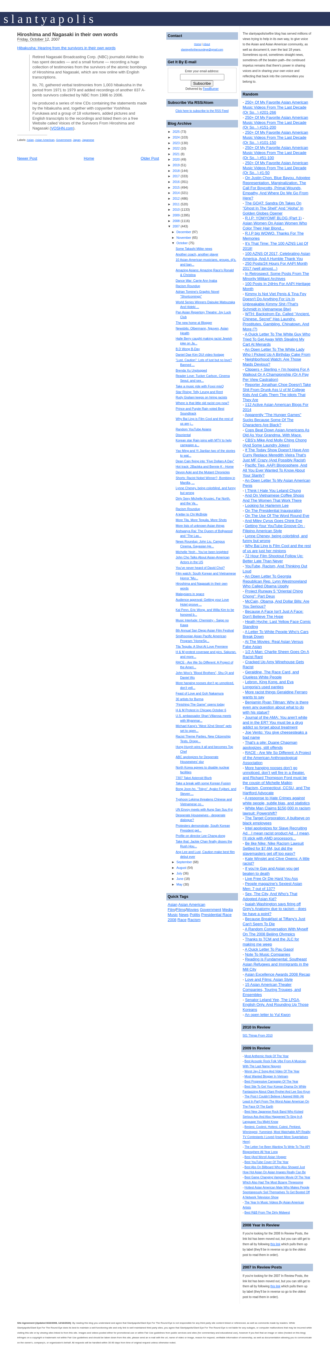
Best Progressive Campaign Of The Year (271, 1081)
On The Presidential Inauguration (273, 510)
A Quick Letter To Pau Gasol (269, 949)
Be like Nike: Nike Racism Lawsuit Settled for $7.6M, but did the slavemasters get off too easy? (273, 848)
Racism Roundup (188, 286)
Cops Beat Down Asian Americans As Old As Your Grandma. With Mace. (276, 432)
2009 (176, 215)
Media (227, 909)
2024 (176, 137)
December (183, 232)
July (179, 873)
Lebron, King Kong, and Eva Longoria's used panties (268, 684)
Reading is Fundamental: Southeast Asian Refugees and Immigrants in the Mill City (275, 964)
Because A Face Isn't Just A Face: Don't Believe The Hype (273, 614)
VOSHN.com (62, 128)
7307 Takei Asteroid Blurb (194, 778)
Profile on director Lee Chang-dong (200, 836)
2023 (176, 143)
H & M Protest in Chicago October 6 (201, 710)
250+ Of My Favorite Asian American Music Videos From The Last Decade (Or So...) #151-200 (275, 122)
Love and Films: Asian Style (269, 979)
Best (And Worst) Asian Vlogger (265, 1157)
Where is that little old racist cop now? (202, 403)
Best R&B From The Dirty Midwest (267, 1212)
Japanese (88, 139)
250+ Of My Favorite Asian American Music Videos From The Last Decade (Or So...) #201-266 (275, 107)
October (182, 243)
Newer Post (27, 158)
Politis (195, 914)
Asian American (45, 139)
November (183, 237)
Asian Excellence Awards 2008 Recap (277, 974)
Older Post (150, 158)
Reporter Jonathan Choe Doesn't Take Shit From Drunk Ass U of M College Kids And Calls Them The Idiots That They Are (277, 392)
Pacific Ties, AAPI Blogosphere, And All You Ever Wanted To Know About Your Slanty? (275, 470)
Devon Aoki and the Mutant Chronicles (203, 472)
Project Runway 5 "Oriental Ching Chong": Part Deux (273, 593)
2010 (176, 209)
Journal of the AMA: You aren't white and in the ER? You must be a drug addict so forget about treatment (275, 722)
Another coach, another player (197, 254)
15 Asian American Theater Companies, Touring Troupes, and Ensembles (272, 989)
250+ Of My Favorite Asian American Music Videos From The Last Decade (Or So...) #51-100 (275, 152)
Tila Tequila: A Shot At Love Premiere (202, 646)
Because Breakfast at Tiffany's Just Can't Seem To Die (274, 921)
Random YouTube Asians (193, 429)
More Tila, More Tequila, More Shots (201, 520)
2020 (176, 159)
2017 (176, 176)
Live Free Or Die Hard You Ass (271, 878)
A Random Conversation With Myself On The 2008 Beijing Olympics (275, 931)
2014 (176, 193)
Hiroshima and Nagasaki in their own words (67, 34)
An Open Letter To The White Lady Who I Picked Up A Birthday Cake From (277, 352)
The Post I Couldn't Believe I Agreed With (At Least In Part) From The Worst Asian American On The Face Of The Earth (276, 1101)
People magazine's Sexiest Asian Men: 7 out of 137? (272, 886)
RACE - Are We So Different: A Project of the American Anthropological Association (277, 757)
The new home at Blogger (194, 322)
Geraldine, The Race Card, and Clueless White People (271, 674)
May (179, 884)
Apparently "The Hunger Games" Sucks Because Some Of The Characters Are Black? (272, 419)
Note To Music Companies (267, 954)
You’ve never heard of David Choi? (200, 567)
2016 (176, 182)
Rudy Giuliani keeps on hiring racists (201, 397)
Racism (194, 920)
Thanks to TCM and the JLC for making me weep (271, 941)
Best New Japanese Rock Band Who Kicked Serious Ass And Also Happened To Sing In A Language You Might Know (273, 1116)
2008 (176, 221)
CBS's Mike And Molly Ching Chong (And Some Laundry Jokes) (275, 442)
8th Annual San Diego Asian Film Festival (205, 630)
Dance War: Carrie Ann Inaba (196, 280)
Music (173, 914)
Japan (76, 139)
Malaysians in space (190, 594)
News (184, 914)
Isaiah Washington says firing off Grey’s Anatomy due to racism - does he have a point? (274, 909)
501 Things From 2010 (258, 1035)
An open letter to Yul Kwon (268, 1014)
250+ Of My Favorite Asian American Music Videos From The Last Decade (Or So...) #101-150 (275, 137)
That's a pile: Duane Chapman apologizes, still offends (270, 745)
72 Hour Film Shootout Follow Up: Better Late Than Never (273, 558)
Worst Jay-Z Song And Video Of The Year (272, 1071)
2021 (176, 154)
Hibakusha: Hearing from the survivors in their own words (66, 48)
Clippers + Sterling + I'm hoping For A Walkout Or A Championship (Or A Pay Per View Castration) (276, 374)
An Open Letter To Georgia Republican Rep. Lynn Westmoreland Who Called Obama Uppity (275, 581)
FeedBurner (211, 88)
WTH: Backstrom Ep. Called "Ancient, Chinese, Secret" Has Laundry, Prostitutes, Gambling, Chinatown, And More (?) (276, 321)
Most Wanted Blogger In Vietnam (266, 1076)
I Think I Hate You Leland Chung (273, 490)
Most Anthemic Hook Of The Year (267, 1056)
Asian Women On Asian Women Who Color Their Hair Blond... (275, 225)
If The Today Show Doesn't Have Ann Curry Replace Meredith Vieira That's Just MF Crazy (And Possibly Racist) (276, 455)
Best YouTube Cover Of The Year (266, 1162)
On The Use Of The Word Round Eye (277, 515)
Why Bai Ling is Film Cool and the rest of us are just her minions (277, 548)
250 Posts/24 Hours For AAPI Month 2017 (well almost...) (275, 266)
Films (180, 909)
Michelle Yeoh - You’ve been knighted (202, 552)
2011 (176, 204)
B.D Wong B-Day (188, 349)
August (181, 867)
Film (171, 909)
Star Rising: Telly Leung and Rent (199, 392)
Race (181, 920)
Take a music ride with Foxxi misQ (200, 386)
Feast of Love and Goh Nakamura (200, 693)
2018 (176, 171)
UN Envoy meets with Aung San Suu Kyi (204, 809)
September (184, 862)
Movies (192, 909)
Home (89, 158)
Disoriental (183, 435)
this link (275, 1244)
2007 (176, 226)
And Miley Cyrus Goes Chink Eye (273, 520)
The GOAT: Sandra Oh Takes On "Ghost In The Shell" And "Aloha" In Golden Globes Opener (273, 208)
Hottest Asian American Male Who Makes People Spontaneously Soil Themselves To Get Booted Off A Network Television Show (276, 1192)
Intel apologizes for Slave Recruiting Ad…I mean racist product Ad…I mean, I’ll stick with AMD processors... (276, 833)
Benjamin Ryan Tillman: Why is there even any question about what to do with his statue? (275, 707)
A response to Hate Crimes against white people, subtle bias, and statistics (276, 800)
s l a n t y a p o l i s (48, 19)
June (179, 878)
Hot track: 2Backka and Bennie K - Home (205, 466)
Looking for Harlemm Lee (266, 505)
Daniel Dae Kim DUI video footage (200, 354)
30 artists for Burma (189, 699)
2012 (176, 198)
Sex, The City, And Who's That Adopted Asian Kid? (270, 896)
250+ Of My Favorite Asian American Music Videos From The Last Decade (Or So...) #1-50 (275, 168)
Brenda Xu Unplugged (191, 370)
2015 (176, 187)
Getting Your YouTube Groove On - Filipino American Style (274, 528)
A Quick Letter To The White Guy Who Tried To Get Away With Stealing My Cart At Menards (276, 339)
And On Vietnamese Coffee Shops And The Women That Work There (273, 498)
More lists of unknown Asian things (200, 525)
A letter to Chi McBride (191, 514)
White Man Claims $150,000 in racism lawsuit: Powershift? (277, 810)
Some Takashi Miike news (194, 248)
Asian (30, 139)
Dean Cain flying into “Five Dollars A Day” (205, 461)
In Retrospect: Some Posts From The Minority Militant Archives (276, 276)
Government (63, 139)
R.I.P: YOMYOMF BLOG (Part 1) (273, 218)
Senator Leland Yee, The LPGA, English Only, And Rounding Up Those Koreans (276, 1004)
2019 (176, 165)
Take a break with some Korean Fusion (203, 783)
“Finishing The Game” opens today (200, 704)
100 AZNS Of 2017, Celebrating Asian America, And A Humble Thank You (276, 256)
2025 (176, 131)
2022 (176, 148)
